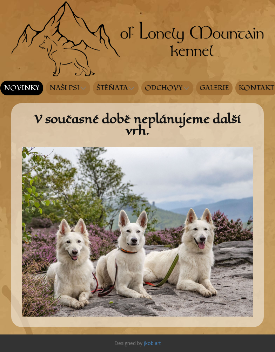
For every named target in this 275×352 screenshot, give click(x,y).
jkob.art (152, 343)
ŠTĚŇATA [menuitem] (112, 88)
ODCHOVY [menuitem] (164, 88)
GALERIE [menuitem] (214, 88)
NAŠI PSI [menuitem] (64, 88)
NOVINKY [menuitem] (22, 88)
